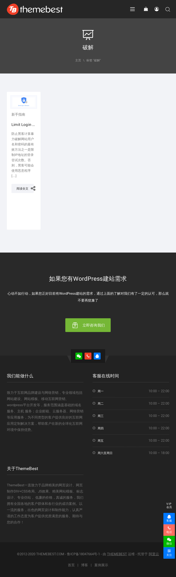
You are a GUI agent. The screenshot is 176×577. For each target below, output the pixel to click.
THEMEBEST (117, 554)
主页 (78, 60)
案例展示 (101, 565)
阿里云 (154, 554)
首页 (71, 565)
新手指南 (18, 114)
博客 (84, 565)
